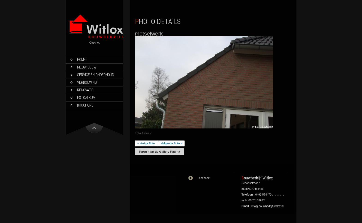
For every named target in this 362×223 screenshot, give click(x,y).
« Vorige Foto (146, 143)
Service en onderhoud (95, 75)
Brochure (85, 105)
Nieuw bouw (86, 67)
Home (81, 59)
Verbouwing (87, 82)
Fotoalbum (86, 97)
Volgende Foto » (171, 143)
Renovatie (85, 90)
